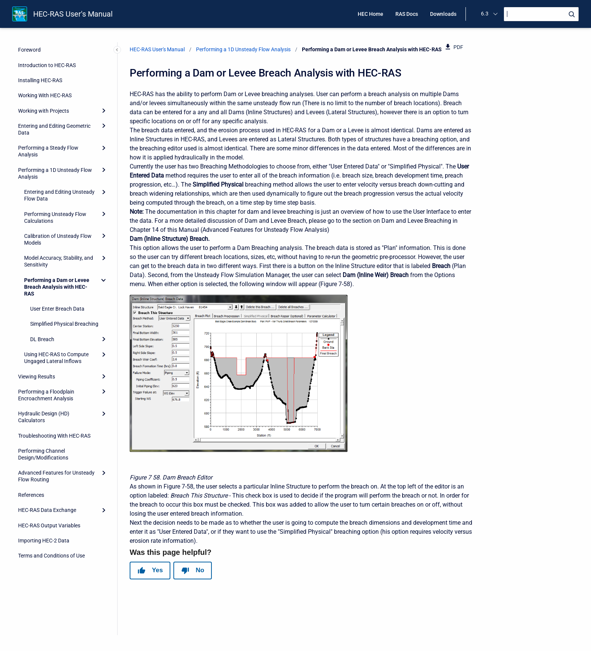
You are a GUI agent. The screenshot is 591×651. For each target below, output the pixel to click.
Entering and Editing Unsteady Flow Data (59, 195)
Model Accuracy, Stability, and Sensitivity (58, 261)
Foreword (29, 50)
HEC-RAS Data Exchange (47, 510)
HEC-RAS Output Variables (49, 525)
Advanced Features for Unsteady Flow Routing (56, 476)
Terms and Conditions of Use (51, 556)
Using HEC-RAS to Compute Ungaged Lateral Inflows (56, 357)
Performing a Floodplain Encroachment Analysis (46, 395)
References (31, 495)
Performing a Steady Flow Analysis (48, 151)
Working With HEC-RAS (45, 95)
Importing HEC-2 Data (43, 541)
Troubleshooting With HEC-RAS (54, 436)
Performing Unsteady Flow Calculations (55, 217)
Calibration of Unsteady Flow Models (58, 239)
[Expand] (103, 110)
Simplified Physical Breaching (64, 324)
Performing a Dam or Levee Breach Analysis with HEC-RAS (56, 287)
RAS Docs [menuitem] (406, 14)
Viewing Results (36, 377)
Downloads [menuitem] (443, 14)
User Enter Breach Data (57, 309)
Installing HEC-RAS (40, 80)
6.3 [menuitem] (484, 14)
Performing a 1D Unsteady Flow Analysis (55, 173)
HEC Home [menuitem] (370, 14)
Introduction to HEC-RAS (47, 65)
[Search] (541, 14)
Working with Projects (43, 111)
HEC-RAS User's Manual (73, 13)
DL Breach (42, 339)
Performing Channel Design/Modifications (43, 454)
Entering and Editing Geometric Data (54, 129)
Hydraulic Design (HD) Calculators (43, 417)
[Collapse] (103, 280)
